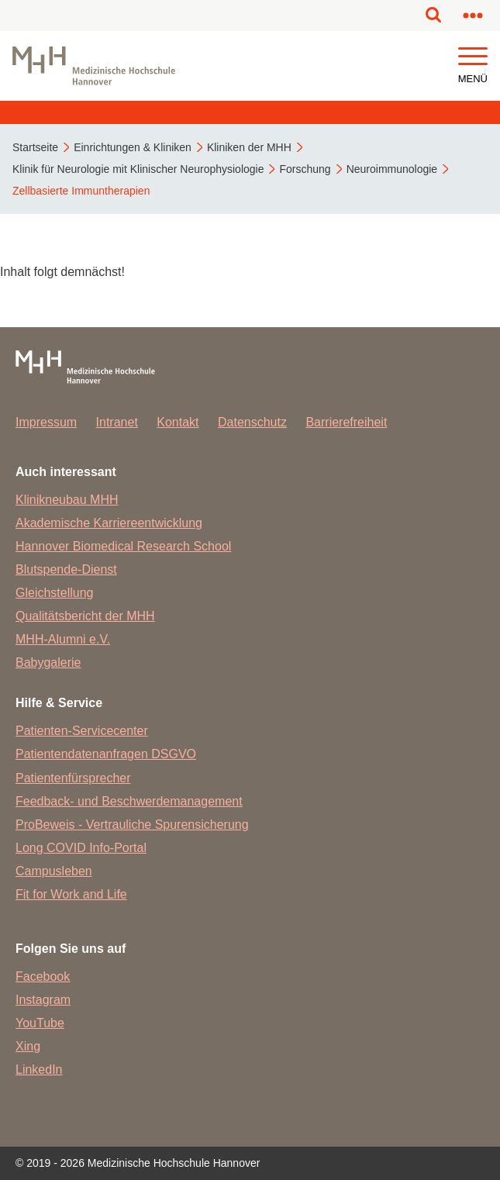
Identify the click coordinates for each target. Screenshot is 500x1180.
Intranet (117, 422)
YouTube (40, 1023)
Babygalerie (48, 662)
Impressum (46, 422)
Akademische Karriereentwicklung (109, 523)
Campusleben (54, 871)
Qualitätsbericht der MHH (85, 616)
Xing (28, 1046)
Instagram (43, 999)
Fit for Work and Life (71, 894)
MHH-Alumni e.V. (63, 639)
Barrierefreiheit (346, 422)
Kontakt (177, 422)
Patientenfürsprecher (73, 778)
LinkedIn (39, 1069)
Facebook (43, 976)
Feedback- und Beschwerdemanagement (129, 801)
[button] (473, 57)
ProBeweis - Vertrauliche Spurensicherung (132, 824)
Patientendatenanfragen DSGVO (106, 754)
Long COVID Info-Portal (81, 847)
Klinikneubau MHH (67, 499)
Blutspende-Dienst (66, 569)
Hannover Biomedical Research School (123, 546)
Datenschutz (252, 422)
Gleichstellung (55, 592)
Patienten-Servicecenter (82, 730)
